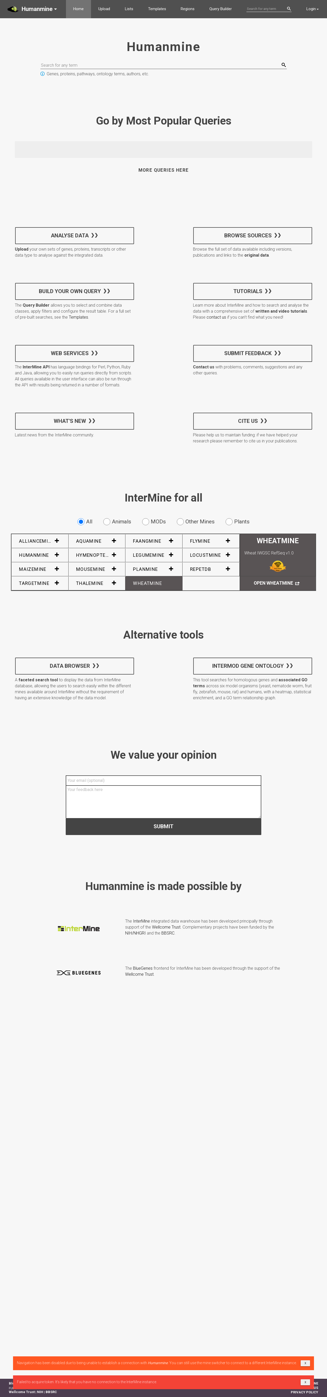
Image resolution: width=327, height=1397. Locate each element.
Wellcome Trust (166, 927)
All (84, 521)
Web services (70, 353)
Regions (188, 9)
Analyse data (70, 235)
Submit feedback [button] (247, 353)
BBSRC (167, 933)
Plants (238, 521)
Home (78, 9)
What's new (70, 421)
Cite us (248, 421)
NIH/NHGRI (135, 933)
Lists (129, 9)
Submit (163, 826)
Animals (117, 521)
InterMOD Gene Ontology (248, 666)
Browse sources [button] (247, 235)
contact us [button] (216, 317)
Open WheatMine (276, 583)
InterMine (141, 921)
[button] (33, 9)
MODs (154, 521)
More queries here (163, 170)
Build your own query (70, 291)
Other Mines (196, 521)
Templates (157, 9)
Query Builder (220, 9)
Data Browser (70, 666)
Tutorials (247, 291)
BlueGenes (143, 968)
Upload (104, 9)
